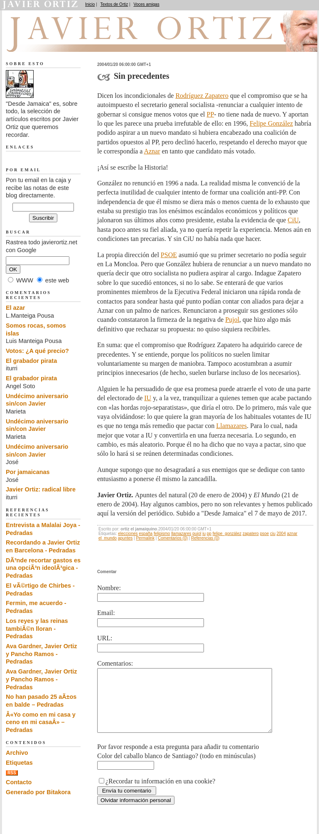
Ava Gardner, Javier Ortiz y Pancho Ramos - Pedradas (41, 654)
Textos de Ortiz (114, 4)
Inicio (90, 4)
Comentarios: (115, 663)
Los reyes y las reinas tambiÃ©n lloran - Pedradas (37, 628)
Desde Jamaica (50, 42)
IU (147, 397)
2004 (281, 533)
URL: (104, 638)
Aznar (152, 151)
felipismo (162, 533)
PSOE (169, 254)
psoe (264, 533)
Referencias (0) (205, 538)
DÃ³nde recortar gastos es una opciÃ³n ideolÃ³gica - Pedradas (43, 568)
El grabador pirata (31, 360)
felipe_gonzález (227, 533)
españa (145, 533)
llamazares (181, 533)
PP (210, 114)
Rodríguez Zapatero (201, 95)
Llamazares (231, 425)
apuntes (125, 538)
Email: (106, 612)
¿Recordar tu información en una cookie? (160, 793)
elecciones (127, 533)
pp (209, 533)
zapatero (251, 533)
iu (204, 533)
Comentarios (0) (173, 538)
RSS (11, 773)
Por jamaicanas (28, 472)
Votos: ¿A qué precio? (37, 351)
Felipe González (271, 123)
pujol (196, 533)
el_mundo (107, 538)
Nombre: (109, 587)
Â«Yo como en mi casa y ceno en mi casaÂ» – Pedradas (41, 722)
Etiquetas (19, 762)
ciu (272, 533)
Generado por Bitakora (38, 792)
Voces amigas (146, 4)
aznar (292, 533)
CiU (293, 220)
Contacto (19, 782)
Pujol (232, 319)
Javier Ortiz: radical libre (41, 489)
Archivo (17, 752)
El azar (15, 307)
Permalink (145, 538)
